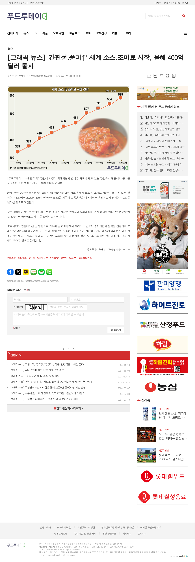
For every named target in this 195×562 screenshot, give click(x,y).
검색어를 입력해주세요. (159, 16)
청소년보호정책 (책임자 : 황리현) (117, 527)
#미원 (32, 258)
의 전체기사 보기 (107, 249)
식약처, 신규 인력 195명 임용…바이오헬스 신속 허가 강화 (164, 170)
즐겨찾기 (24, 2)
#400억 (73, 258)
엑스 (18, 272)
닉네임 (17, 299)
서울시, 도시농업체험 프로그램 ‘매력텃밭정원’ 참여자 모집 (164, 158)
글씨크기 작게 (186, 76)
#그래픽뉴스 (85, 258)
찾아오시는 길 (64, 527)
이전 (64, 349)
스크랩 (174, 76)
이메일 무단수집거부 (150, 527)
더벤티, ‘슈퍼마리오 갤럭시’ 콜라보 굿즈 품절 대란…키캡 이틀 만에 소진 (164, 117)
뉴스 (10, 48)
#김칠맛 (54, 258)
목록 (155, 76)
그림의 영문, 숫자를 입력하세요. (66, 307)
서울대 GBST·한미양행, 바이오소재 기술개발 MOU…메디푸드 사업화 (164, 123)
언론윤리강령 (60, 533)
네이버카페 (41, 272)
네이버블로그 (34, 272)
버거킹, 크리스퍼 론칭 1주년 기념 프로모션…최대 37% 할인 (164, 135)
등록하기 (116, 330)
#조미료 (22, 258)
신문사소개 (45, 527)
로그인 (185, 2)
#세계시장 (42, 258)
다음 (74, 349)
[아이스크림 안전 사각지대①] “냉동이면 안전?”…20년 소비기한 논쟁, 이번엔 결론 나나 (164, 164)
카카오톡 (26, 272)
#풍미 (63, 258)
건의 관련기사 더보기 (68, 408)
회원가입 (176, 2)
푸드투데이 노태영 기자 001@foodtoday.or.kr (29, 75)
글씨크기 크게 (180, 76)
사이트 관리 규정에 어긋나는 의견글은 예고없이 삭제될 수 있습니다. (50, 314)
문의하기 (142, 533)
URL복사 (149, 76)
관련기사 (15, 355)
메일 (161, 76)
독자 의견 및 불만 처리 (85, 533)
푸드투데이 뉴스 (160, 107)
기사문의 (166, 2)
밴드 (49, 272)
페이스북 (10, 272)
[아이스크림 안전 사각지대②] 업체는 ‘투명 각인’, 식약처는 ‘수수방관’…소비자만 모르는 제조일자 (164, 147)
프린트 (167, 76)
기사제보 (157, 2)
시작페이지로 (12, 2)
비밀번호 (76, 299)
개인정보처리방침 (86, 527)
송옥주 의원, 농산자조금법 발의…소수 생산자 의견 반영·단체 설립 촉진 (164, 129)
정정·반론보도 (109, 533)
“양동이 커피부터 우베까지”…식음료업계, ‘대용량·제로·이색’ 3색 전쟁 (164, 141)
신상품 (145, 400)
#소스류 (11, 258)
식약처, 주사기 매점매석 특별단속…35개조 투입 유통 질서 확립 (164, 153)
